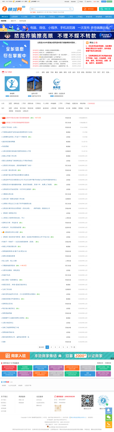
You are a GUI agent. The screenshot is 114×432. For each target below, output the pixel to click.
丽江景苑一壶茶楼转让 (10, 280)
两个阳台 (49, 12)
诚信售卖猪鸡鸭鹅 (8, 141)
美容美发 (89, 72)
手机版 (80, 1)
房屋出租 (42, 16)
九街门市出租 (7, 289)
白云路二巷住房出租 (9, 170)
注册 (94, 1)
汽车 (94, 72)
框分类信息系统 (78, 417)
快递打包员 (6, 275)
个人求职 (24, 16)
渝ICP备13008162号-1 (54, 417)
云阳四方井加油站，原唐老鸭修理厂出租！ (17, 165)
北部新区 (38, 108)
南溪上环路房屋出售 (9, 246)
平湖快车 (55, 12)
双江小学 (43, 12)
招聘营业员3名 (7, 303)
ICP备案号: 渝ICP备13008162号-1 (57, 420)
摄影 (47, 72)
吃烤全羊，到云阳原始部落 (11, 227)
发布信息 (92, 103)
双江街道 (23, 108)
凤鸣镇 (80, 108)
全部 (10, 103)
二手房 (33, 16)
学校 (52, 72)
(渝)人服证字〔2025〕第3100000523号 (57, 424)
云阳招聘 (14, 16)
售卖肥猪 (5, 146)
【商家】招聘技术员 (9, 213)
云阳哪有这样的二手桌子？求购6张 (14, 137)
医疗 (98, 72)
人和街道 (53, 108)
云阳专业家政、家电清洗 (11, 270)
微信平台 (89, 1)
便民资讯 (108, 16)
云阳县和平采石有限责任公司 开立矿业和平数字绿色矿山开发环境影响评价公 (29, 180)
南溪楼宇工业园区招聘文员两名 (13, 318)
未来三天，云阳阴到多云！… (44, 52)
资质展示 (90, 417)
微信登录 (109, 1)
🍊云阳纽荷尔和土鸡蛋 (10, 232)
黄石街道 (61, 108)
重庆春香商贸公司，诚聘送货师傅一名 (15, 337)
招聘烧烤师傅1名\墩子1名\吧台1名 (14, 251)
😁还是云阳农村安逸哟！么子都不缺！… (48, 57)
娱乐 (74, 72)
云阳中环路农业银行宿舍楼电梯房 (17, 118)
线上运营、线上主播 (9, 261)
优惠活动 (75, 103)
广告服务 (3, 405)
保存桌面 (67, 1)
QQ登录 (104, 1)
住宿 (69, 72)
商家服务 (21, 402)
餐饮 (56, 72)
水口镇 (68, 108)
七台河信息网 (12, 385)
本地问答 (89, 16)
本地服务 (61, 16)
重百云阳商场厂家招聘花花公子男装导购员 (17, 160)
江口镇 (87, 108)
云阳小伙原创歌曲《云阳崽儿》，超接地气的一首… (51, 66)
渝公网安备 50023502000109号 (57, 427)
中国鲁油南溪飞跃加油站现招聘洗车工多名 (17, 132)
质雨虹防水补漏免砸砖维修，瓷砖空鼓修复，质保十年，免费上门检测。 (27, 184)
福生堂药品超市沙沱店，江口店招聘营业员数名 (19, 294)
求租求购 (83, 103)
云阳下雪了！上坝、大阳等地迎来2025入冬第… (50, 59)
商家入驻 (21, 400)
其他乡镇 (18, 111)
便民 (43, 72)
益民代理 (34, 93)
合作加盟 (3, 411)
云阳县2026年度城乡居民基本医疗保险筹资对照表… (56, 43)
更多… (108, 72)
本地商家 (99, 16)
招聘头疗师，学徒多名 (10, 222)
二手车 (70, 16)
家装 (65, 72)
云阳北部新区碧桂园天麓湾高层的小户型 (16, 151)
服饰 (60, 72)
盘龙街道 (46, 108)
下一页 (73, 347)
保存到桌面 (22, 21)
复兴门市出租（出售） (10, 127)
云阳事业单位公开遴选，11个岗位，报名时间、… (50, 63)
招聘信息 (16, 103)
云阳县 (16, 108)
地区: (3, 108)
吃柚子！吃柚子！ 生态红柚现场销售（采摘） (18, 241)
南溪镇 (74, 108)
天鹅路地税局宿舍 (8, 265)
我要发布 (100, 363)
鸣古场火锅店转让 (8, 308)
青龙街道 (30, 108)
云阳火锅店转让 (7, 323)
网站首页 (5, 16)
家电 (82, 72)
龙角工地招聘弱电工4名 (10, 327)
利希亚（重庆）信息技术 (57, 93)
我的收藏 (73, 1)
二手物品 (79, 16)
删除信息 (39, 405)
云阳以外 (25, 111)
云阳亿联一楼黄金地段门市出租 (13, 199)
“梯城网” (33, 417)
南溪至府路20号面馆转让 (11, 299)
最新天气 (13, 21)
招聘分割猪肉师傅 (8, 256)
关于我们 (3, 400)
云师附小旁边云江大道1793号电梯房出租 (16, 203)
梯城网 (39, 12)
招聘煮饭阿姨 (7, 313)
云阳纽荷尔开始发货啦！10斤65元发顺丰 (16, 189)
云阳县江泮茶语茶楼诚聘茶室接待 (17, 122)
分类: (3, 103)
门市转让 (52, 16)
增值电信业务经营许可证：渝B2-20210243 (57, 422)
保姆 (4, 342)
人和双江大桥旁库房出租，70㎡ (13, 218)
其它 (103, 72)
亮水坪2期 (61, 12)
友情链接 (3, 408)
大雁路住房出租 (7, 194)
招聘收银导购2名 (8, 332)
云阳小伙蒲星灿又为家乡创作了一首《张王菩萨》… (51, 55)
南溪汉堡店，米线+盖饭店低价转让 (14, 284)
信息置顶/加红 (40, 402)
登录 (98, 1)
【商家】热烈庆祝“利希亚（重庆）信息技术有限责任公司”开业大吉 (26, 237)
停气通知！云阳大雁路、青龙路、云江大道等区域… (51, 61)
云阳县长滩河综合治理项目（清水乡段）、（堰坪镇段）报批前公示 (26, 208)
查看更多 (108, 363)
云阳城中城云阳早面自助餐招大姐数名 (15, 175)
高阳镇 (11, 111)
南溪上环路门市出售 (9, 156)
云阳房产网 (28, 385)
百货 (78, 72)
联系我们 (3, 402)
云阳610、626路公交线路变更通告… (47, 50)
